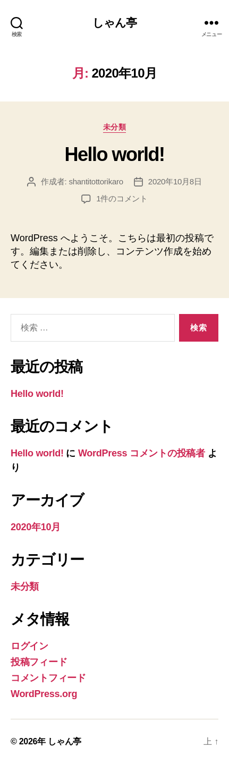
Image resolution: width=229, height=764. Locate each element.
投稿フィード (39, 662)
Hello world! (114, 154)
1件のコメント (122, 198)
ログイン (29, 646)
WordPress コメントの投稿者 (141, 453)
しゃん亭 (114, 22)
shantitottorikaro (96, 181)
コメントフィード (48, 678)
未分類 (114, 127)
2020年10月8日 (175, 181)
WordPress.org (44, 694)
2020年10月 (36, 527)
